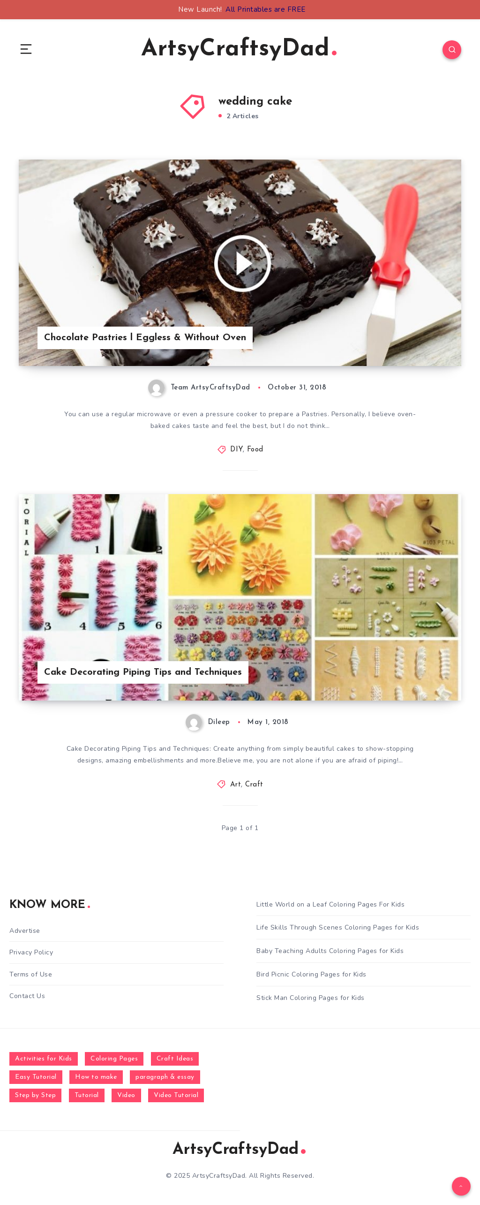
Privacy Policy (31, 952)
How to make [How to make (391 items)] (96, 1077)
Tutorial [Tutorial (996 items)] (87, 1095)
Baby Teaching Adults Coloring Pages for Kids (330, 950)
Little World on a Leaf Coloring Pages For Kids (330, 904)
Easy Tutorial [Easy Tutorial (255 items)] (36, 1077)
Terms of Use (30, 974)
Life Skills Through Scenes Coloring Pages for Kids (337, 927)
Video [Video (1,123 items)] (126, 1095)
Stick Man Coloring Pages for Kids (310, 997)
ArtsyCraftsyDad (239, 49)
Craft (254, 784)
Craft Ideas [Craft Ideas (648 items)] (175, 1058)
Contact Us (27, 995)
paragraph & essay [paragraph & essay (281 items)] (165, 1077)
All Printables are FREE (265, 9)
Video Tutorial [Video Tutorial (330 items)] (176, 1095)
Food (255, 449)
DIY (236, 449)
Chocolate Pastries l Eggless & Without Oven (145, 338)
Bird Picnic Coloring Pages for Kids (311, 974)
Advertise (24, 930)
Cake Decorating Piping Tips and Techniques (143, 672)
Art (235, 784)
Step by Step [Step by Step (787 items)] (35, 1095)
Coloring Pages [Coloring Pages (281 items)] (114, 1058)
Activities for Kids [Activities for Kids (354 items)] (43, 1058)
